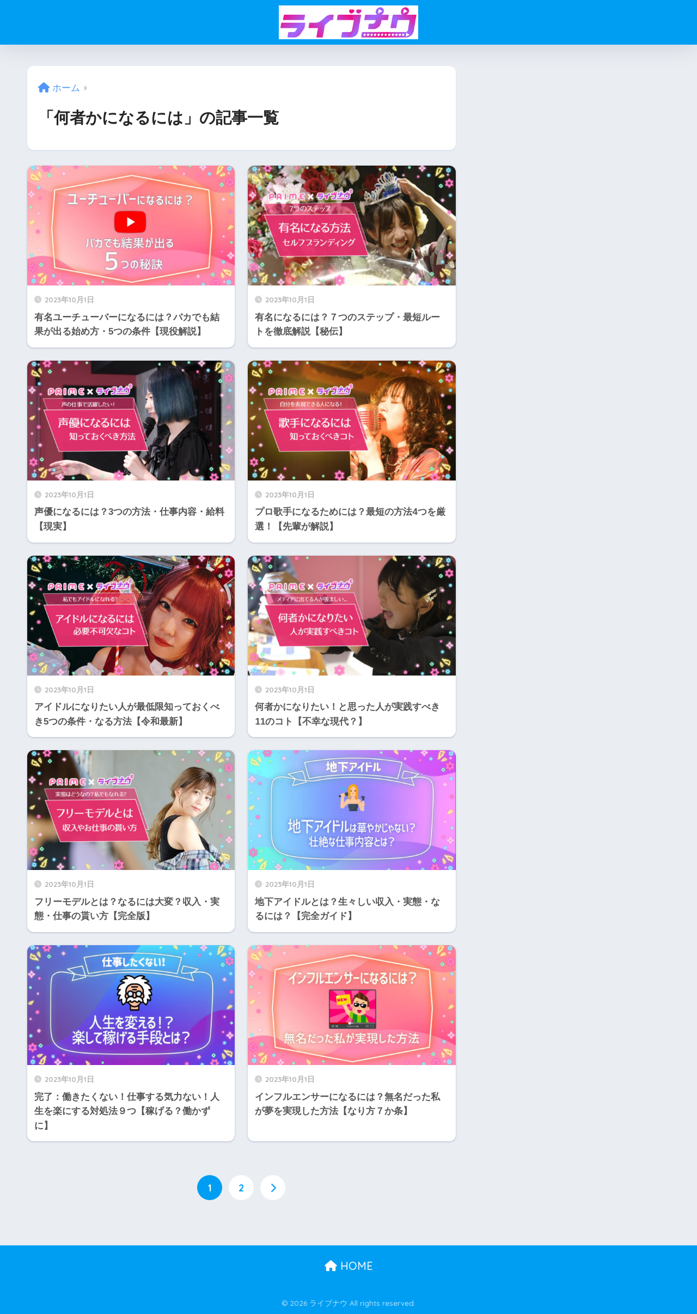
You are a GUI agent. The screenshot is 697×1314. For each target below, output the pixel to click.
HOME (349, 1266)
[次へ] (272, 1187)
